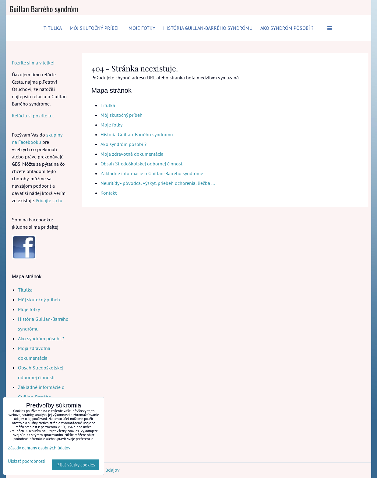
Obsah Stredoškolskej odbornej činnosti (142, 164)
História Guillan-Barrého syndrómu (207, 28)
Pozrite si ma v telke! (33, 63)
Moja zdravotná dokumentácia (132, 154)
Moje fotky (142, 28)
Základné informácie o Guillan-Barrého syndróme (151, 173)
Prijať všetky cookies (75, 465)
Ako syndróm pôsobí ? (286, 28)
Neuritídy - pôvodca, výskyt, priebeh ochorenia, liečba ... (157, 183)
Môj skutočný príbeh (95, 28)
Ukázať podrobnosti (26, 461)
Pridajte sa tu (49, 200)
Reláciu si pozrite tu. (32, 116)
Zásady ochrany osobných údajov (39, 448)
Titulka (53, 28)
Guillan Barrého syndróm (43, 8)
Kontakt (108, 193)
